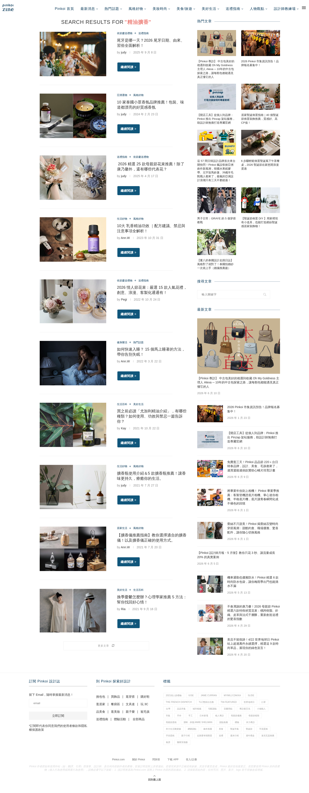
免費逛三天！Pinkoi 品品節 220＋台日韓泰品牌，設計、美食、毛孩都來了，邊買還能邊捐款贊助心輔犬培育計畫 (252, 469)
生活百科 (123, 407)
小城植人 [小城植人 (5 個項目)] (271, 713)
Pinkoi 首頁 (64, 9)
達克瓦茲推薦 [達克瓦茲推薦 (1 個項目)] (190, 750)
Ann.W (125, 241)
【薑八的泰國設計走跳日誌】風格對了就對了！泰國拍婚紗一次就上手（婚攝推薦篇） (215, 266)
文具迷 (130, 707)
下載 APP (172, 767)
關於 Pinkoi (138, 767)
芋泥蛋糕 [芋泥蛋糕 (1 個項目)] (171, 742)
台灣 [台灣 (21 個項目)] (168, 713)
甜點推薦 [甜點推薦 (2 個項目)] (228, 728)
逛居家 (100, 707)
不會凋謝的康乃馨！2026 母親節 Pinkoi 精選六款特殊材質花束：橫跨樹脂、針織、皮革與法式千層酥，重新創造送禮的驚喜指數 (253, 615)
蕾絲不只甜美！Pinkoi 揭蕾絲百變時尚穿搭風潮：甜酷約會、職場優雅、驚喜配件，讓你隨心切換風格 (252, 531)
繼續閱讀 (128, 70)
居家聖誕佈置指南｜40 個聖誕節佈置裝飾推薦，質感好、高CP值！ (260, 121)
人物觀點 (257, 9)
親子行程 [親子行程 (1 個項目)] (205, 742)
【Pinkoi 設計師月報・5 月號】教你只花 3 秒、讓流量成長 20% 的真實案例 (236, 558)
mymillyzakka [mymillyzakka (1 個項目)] (238, 698)
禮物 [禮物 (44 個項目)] (243, 728)
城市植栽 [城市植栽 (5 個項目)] (200, 713)
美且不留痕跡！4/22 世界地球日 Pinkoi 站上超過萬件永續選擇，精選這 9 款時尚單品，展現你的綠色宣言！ (253, 646)
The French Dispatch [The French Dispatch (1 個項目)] (180, 706)
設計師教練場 (285, 9)
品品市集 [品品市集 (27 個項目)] (183, 713)
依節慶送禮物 (126, 36)
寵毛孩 (145, 714)
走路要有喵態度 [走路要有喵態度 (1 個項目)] (225, 742)
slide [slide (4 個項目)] (257, 698)
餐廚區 (115, 707)
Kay (123, 431)
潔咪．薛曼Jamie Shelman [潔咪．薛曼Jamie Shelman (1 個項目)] (200, 728)
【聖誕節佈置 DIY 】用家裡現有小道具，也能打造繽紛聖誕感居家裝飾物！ (259, 224)
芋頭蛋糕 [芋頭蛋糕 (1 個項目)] (187, 742)
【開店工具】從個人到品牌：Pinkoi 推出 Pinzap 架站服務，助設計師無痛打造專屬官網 (216, 121)
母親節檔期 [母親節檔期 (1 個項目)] (262, 720)
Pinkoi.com (118, 767)
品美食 (100, 714)
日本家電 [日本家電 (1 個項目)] (207, 720)
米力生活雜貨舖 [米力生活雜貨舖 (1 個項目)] (174, 735)
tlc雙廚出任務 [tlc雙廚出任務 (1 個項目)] (209, 706)
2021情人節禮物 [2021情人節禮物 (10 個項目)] (174, 698)
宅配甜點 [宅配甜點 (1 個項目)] (217, 713)
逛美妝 (115, 714)
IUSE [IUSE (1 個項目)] (193, 698)
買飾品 (115, 699)
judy (124, 55)
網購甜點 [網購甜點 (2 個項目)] (195, 735)
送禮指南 (233, 9)
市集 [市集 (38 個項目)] (168, 720)
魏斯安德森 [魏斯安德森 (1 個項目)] (223, 750)
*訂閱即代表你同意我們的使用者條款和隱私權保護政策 (58, 730)
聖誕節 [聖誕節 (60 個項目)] (257, 735)
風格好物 (136, 9)
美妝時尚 (160, 9)
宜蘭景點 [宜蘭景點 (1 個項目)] (234, 713)
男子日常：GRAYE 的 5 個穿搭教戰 (216, 222)
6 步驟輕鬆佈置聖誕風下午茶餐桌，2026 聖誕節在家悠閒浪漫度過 (260, 167)
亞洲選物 (123, 98)
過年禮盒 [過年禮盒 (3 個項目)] (171, 750)
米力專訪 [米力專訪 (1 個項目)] (258, 728)
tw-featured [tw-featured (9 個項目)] (233, 706)
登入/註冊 (191, 767)
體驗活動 (120, 722)
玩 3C (144, 707)
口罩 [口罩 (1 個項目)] (271, 706)
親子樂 (130, 714)
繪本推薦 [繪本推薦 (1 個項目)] (212, 735)
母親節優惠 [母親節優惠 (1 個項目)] (243, 720)
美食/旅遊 (184, 9)
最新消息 (87, 9)
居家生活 (123, 531)
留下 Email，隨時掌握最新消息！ (51, 697)
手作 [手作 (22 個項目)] (180, 720)
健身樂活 (123, 345)
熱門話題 (112, 9)
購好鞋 (145, 699)
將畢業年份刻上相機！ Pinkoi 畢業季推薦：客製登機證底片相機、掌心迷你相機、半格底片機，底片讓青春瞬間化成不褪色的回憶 (253, 500)
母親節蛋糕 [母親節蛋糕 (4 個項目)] (172, 728)
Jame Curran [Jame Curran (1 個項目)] (212, 698)
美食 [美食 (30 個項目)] (226, 735)
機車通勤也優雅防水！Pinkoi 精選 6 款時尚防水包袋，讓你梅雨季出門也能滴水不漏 (253, 584)
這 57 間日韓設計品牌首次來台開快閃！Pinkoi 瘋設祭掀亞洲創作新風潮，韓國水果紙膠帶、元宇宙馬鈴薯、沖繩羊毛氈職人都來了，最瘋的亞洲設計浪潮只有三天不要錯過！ (216, 173)
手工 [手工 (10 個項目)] (193, 720)
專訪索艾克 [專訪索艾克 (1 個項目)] (252, 713)
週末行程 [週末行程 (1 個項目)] (258, 742)
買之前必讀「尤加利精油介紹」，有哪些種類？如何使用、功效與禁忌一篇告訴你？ (151, 419)
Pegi (124, 302)
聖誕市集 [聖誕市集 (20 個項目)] (241, 735)
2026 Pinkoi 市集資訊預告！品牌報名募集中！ (260, 66)
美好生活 (209, 9)
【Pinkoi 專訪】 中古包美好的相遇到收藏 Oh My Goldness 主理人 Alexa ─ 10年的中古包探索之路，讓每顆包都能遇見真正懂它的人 (215, 71)
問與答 (156, 767)
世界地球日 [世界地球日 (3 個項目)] (255, 706)
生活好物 (123, 221)
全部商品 (139, 722)
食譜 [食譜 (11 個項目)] (207, 750)
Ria (123, 612)
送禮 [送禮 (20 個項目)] (243, 742)
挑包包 (100, 699)
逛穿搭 (130, 699)
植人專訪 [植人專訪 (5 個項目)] (225, 720)
